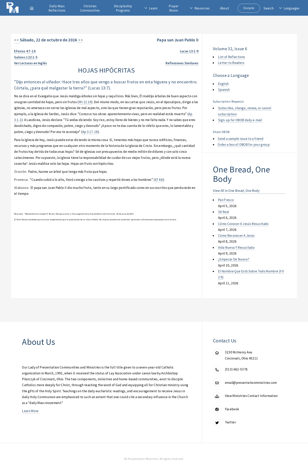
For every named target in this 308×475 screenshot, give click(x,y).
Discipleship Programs (123, 8)
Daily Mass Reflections (57, 8)
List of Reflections (231, 57)
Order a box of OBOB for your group (244, 144)
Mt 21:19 (85, 102)
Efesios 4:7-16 (25, 51)
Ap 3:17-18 (90, 132)
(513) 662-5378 (236, 369)
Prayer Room (173, 8)
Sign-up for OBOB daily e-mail (240, 120)
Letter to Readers (231, 63)
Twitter (230, 422)
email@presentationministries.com (251, 382)
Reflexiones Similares (182, 63)
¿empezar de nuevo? (233, 259)
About (224, 8)
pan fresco (226, 200)
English (223, 84)
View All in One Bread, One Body (236, 190)
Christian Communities (90, 8)
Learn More (30, 411)
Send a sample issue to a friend (240, 138)
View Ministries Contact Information (251, 396)
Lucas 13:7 (99, 88)
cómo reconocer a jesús (236, 235)
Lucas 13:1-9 (189, 51)
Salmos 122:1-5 (26, 57)
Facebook (232, 409)
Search (268, 8)
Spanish (224, 89)
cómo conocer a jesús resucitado (243, 224)
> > (80, 40)
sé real (223, 212)
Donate (248, 8)
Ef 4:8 (159, 179)
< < (17, 40)
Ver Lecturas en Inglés (30, 63)
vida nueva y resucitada (236, 247)
